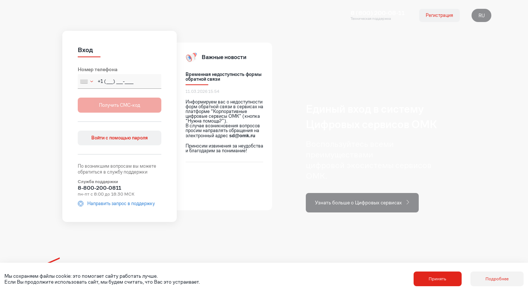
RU (481, 15)
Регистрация (439, 15)
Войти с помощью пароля (119, 138)
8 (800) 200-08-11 (378, 13)
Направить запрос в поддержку (116, 204)
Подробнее (497, 278)
